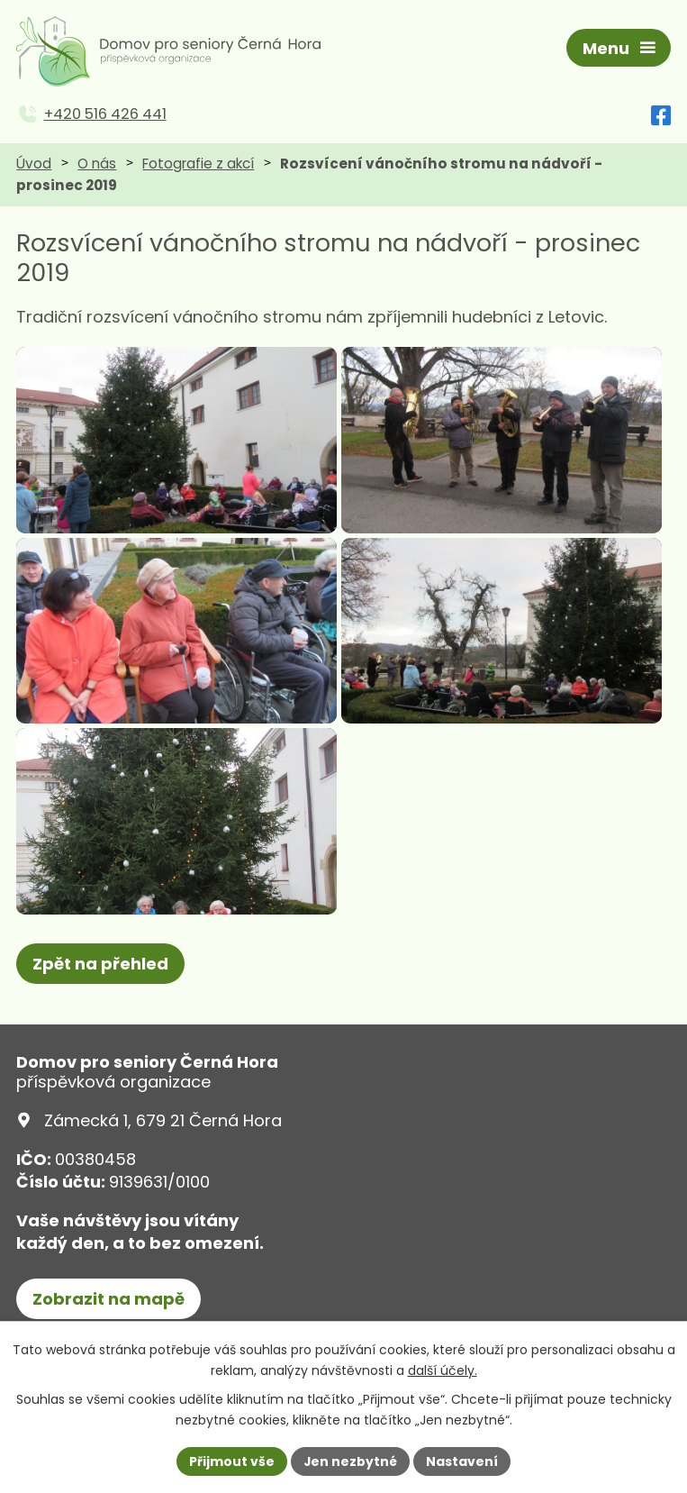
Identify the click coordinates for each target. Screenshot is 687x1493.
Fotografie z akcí (198, 165)
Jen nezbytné (350, 1461)
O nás (96, 165)
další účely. (442, 1370)
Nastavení (463, 1461)
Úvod (33, 165)
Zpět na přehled (100, 1002)
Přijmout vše (232, 1461)
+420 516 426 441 (105, 116)
